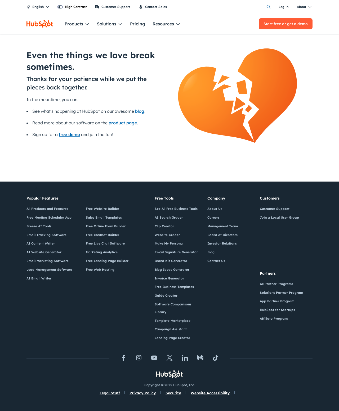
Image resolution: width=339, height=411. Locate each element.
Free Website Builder (102, 209)
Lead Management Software (49, 270)
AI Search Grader (169, 217)
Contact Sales (153, 7)
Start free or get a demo (286, 23)
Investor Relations (222, 243)
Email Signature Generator (176, 252)
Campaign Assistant (171, 329)
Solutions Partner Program (281, 293)
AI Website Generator (43, 252)
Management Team (222, 226)
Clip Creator (164, 226)
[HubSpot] (39, 24)
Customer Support (112, 7)
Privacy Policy (143, 393)
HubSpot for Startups (277, 310)
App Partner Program (277, 301)
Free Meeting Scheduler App (49, 217)
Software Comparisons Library (173, 308)
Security (173, 393)
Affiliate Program (274, 318)
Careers (213, 217)
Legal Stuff (110, 393)
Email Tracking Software (46, 235)
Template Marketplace (172, 321)
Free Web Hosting (100, 270)
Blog (211, 252)
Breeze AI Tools (38, 226)
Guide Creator (166, 295)
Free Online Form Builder (106, 226)
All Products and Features (47, 209)
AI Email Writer (38, 278)
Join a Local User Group (279, 217)
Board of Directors (222, 235)
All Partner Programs (276, 284)
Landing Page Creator (172, 338)
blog (139, 111)
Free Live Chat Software (105, 243)
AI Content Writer (40, 243)
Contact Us (216, 261)
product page (123, 122)
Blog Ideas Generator (172, 270)
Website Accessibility (210, 393)
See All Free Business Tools (176, 209)
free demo (69, 134)
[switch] (72, 7)
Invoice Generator (169, 278)
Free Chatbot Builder (102, 235)
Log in (283, 7)
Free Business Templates (174, 287)
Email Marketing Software (47, 261)
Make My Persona (169, 243)
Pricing (137, 23)
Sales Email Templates (104, 217)
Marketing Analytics (102, 252)
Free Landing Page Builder (107, 261)
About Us (214, 209)
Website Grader (167, 235)
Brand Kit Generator (171, 261)
